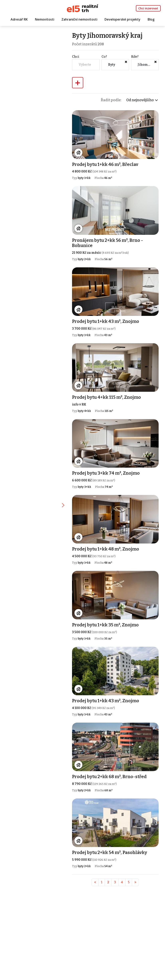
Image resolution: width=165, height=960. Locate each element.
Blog (151, 19)
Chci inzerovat (148, 8)
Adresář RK (19, 19)
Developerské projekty (122, 19)
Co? (104, 57)
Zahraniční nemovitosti (79, 19)
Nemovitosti (44, 19)
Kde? (135, 57)
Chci (76, 57)
